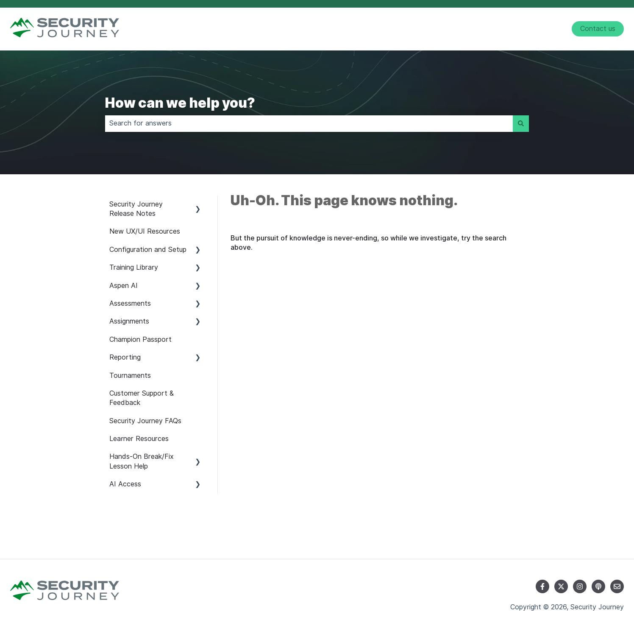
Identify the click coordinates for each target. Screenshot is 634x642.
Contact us (597, 29)
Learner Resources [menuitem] (139, 439)
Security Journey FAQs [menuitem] (145, 421)
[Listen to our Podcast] (598, 586)
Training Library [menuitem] (133, 267)
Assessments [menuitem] (130, 303)
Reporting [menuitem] (125, 357)
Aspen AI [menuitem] (123, 286)
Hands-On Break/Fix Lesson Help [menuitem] (141, 461)
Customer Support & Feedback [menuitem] (141, 398)
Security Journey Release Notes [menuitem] (136, 209)
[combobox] (309, 123)
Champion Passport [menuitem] (140, 339)
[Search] (521, 123)
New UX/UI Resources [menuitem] (144, 231)
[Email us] (617, 586)
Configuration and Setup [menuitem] (147, 250)
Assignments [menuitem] (129, 321)
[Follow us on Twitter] (561, 586)
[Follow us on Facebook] (542, 586)
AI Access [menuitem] (125, 484)
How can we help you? (180, 103)
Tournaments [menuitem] (130, 375)
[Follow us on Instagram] (580, 586)
